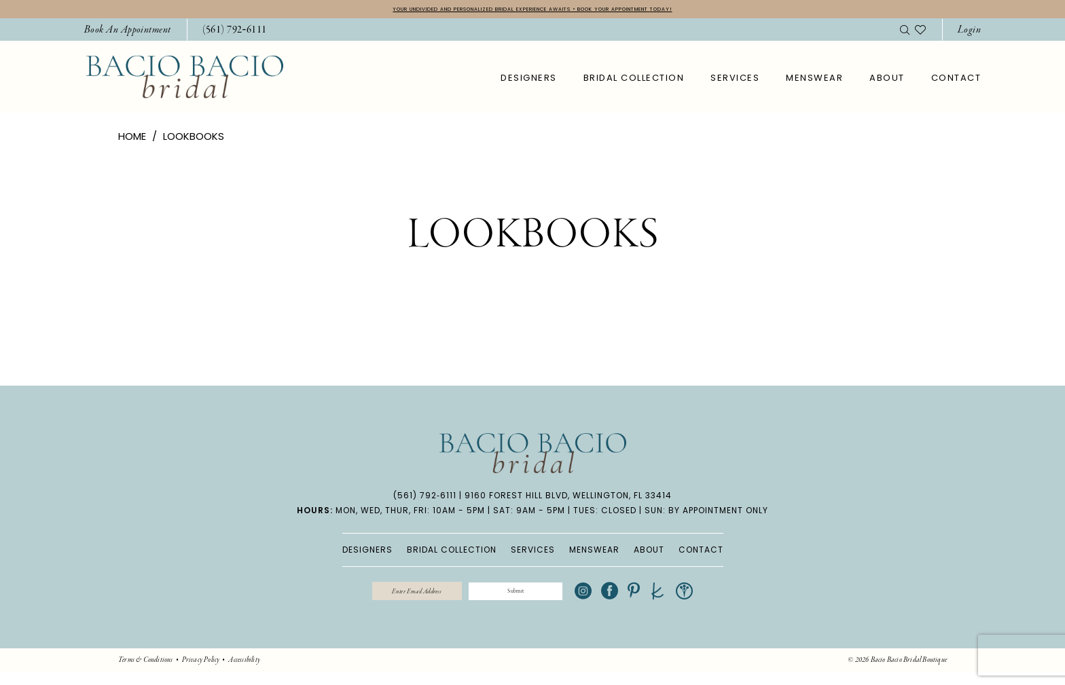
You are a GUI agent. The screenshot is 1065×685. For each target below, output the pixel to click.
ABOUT (649, 553)
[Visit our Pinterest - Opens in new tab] (681, 599)
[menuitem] (128, 33)
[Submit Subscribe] (538, 599)
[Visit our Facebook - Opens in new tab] (657, 599)
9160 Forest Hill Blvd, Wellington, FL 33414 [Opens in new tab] (568, 499)
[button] (969, 33)
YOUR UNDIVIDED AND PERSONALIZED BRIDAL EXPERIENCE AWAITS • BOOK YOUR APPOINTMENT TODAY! (532, 10)
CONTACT (701, 553)
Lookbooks (193, 140)
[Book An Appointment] (128, 33)
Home (132, 140)
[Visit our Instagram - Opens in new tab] (630, 599)
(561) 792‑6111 (424, 499)
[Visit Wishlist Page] (920, 33)
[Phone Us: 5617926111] (235, 33)
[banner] (184, 80)
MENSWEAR (594, 553)
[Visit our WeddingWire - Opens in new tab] (731, 599)
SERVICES (533, 553)
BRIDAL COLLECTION (452, 553)
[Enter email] (393, 599)
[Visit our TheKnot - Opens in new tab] (705, 599)
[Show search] (904, 33)
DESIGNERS (367, 553)
